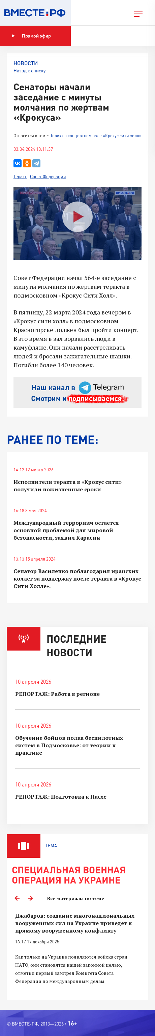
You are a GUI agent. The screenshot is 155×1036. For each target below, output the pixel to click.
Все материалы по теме (75, 898)
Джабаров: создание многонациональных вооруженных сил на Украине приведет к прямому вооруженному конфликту (74, 923)
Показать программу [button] (106, 35)
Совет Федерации (48, 176)
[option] (77, 952)
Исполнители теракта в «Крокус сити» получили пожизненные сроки (67, 485)
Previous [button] (17, 898)
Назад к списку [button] (29, 70)
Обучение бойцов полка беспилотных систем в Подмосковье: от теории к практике (69, 745)
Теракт (20, 176)
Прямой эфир (31, 35)
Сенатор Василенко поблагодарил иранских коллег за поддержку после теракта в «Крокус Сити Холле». (77, 578)
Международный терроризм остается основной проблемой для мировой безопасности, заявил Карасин (66, 530)
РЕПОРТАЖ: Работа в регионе (57, 694)
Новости (25, 63)
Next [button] (30, 898)
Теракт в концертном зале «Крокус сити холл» (96, 135)
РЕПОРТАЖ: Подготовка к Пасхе (60, 796)
